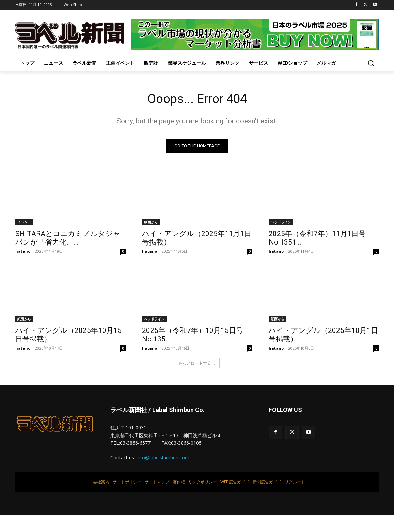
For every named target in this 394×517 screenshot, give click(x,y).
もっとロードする (197, 365)
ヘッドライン (281, 223)
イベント (24, 223)
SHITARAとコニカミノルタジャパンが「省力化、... (67, 239)
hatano (22, 252)
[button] (371, 63)
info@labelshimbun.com (163, 459)
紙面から (151, 223)
